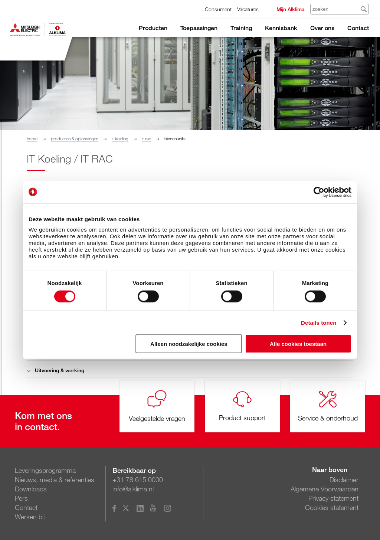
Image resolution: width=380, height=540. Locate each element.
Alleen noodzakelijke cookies (188, 344)
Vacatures (248, 9)
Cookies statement (331, 507)
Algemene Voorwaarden (324, 489)
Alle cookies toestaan (298, 344)
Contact (358, 28)
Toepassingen (198, 28)
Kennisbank (281, 28)
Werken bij (30, 517)
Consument (218, 9)
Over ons (322, 28)
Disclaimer (344, 479)
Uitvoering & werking (55, 370)
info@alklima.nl (133, 489)
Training (241, 28)
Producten (153, 28)
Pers (21, 498)
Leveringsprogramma (45, 470)
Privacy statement (333, 498)
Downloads (31, 489)
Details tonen (318, 322)
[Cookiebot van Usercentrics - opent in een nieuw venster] (318, 191)
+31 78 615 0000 (137, 479)
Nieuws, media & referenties (54, 479)
